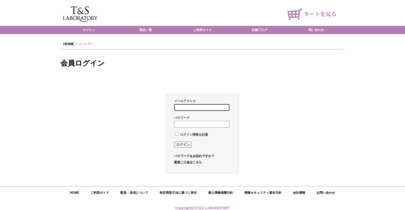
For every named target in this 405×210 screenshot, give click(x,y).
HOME (68, 44)
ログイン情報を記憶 (191, 134)
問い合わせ (316, 30)
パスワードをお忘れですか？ (194, 156)
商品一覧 (145, 30)
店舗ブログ (259, 30)
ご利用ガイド (202, 30)
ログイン (89, 30)
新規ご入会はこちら (188, 162)
